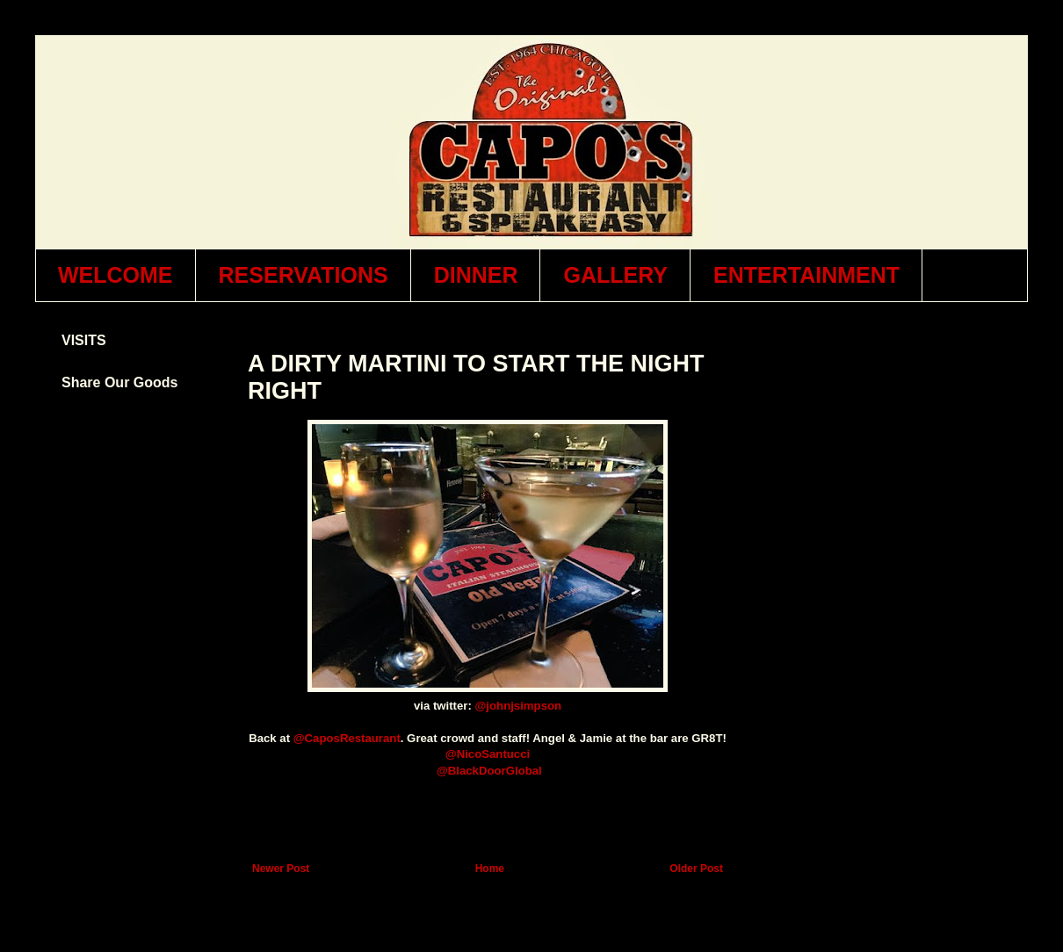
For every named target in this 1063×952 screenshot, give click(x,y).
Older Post (696, 868)
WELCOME (115, 275)
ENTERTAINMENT (806, 275)
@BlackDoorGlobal (489, 770)
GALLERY (615, 275)
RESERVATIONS (303, 275)
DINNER (476, 275)
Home (489, 868)
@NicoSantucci (487, 754)
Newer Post (280, 868)
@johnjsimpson (518, 705)
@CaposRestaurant (347, 738)
